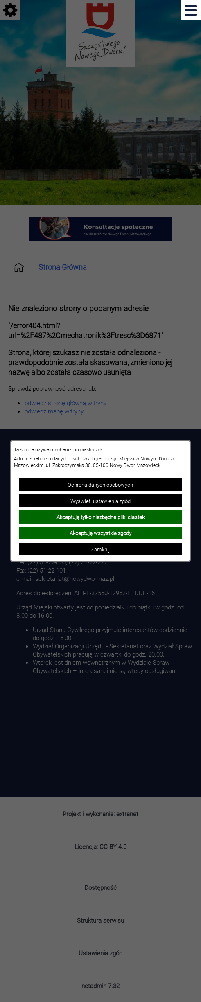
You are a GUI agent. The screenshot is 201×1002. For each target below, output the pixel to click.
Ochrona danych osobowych (100, 484)
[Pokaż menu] (191, 10)
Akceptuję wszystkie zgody (100, 533)
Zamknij (100, 549)
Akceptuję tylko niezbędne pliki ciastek (100, 517)
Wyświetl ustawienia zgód (100, 501)
